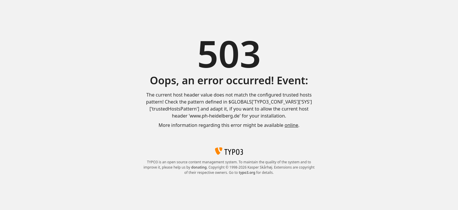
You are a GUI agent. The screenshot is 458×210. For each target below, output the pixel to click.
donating (199, 167)
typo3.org (247, 172)
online (291, 125)
